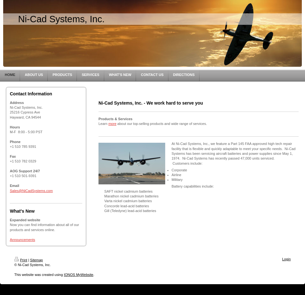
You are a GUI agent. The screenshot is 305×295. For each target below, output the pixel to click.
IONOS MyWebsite (78, 275)
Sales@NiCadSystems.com (31, 191)
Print (20, 260)
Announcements (22, 240)
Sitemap (36, 260)
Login (286, 259)
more (112, 124)
